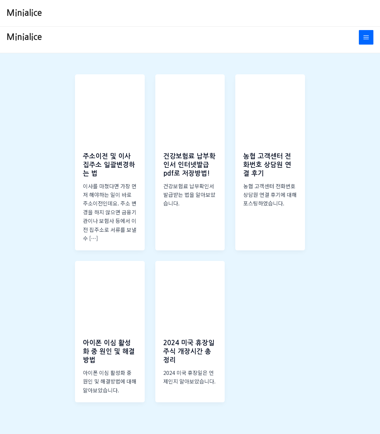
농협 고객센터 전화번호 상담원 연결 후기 (267, 165)
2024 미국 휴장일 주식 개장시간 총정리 (188, 351)
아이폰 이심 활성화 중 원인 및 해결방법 (109, 351)
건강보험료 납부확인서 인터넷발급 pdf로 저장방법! (189, 165)
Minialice (24, 13)
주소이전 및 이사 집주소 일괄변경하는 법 (109, 165)
